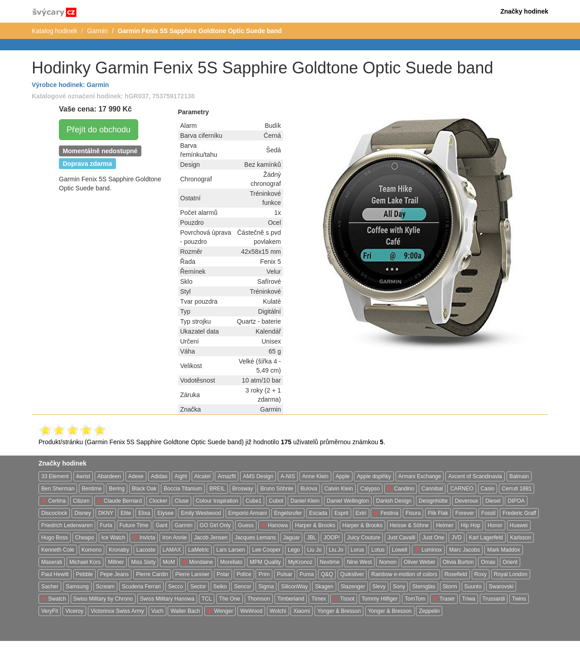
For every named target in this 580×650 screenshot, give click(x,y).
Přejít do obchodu (98, 129)
